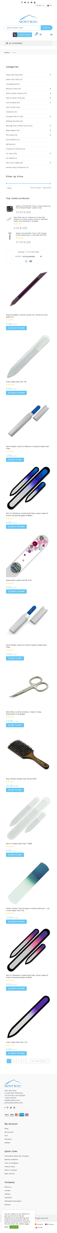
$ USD (39, 5)
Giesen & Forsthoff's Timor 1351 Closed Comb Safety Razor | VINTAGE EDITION (31, 234)
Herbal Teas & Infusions (15, 167)
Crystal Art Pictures (14, 149)
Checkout (8, 1139)
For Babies (10, 158)
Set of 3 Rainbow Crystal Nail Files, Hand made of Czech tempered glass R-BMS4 (27, 514)
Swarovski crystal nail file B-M (18, 580)
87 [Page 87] (33, 1061)
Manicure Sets (11, 89)
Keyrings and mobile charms (17, 126)
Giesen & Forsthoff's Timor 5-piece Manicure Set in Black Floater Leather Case (33, 207)
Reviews (8, 1204)
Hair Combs (11, 107)
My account (9, 1132)
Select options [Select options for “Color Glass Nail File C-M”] (16, 1053)
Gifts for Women (11, 1170)
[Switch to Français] (49, 1224)
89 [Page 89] (43, 1061)
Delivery (7, 1194)
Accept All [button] (14, 1227)
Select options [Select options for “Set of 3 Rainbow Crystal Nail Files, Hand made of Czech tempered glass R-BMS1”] (16, 988)
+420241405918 (24, 35)
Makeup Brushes (13, 121)
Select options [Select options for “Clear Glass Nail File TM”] (16, 393)
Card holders (11, 140)
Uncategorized (12, 84)
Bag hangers (11, 130)
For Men (9, 154)
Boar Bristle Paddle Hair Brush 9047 (21, 779)
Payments (8, 1197)
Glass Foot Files (12, 79)
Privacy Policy (10, 1166)
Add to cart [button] (15, 460)
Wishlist (7, 1143)
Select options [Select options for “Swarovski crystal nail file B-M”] (16, 591)
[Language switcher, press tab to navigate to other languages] (49, 5)
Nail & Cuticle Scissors (15, 93)
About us (8, 1187)
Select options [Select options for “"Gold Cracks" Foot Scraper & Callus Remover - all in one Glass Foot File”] (16, 922)
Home (7, 52)
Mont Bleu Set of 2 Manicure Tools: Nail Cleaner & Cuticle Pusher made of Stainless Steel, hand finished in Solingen (31, 219)
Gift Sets (9, 144)
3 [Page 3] (18, 1061)
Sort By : (18, 256)
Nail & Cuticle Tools (14, 98)
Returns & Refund (11, 1159)
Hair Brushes (11, 103)
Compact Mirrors (13, 116)
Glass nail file (10, 1173)
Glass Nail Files (12, 75)
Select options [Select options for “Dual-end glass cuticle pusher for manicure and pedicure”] (16, 328)
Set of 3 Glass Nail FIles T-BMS (19, 844)
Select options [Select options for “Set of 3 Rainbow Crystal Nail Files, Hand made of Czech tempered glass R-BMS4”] (16, 527)
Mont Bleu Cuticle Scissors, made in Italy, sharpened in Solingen (23, 713)
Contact (8, 1190)
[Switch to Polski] (39, 1227)
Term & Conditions (11, 1163)
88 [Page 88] (38, 1061)
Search (47, 28)
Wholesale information (13, 1201)
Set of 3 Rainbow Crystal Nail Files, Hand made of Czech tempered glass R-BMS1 (27, 976)
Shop (6, 1128)
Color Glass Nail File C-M (16, 1042)
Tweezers (10, 112)
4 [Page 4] (23, 1061)
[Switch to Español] (38, 1224)
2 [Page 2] (13, 1061)
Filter (9, 188)
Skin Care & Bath (13, 163)
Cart (6, 1135)
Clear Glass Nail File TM (16, 382)
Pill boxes (10, 135)
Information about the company (17, 1156)
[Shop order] (32, 256)
